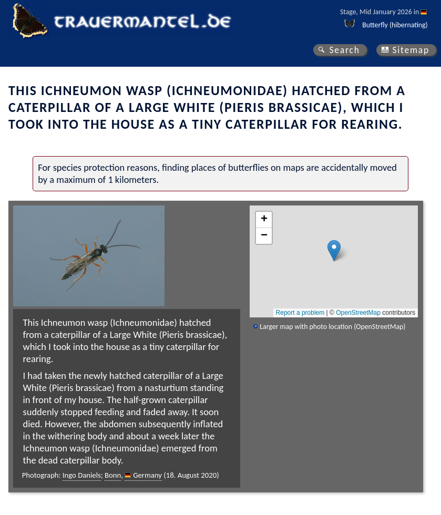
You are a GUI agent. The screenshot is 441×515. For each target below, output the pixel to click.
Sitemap (410, 50)
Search (344, 50)
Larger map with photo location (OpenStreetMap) (332, 326)
